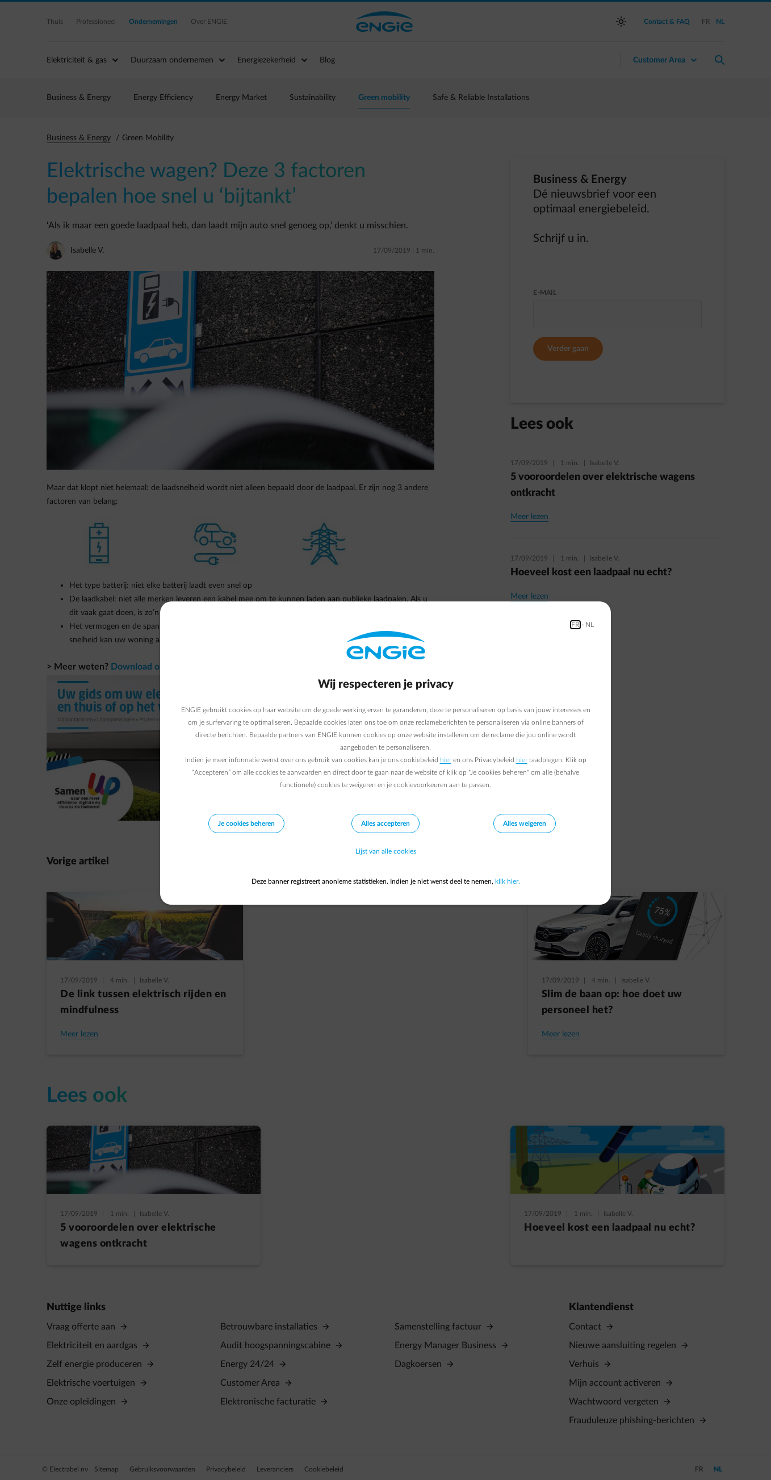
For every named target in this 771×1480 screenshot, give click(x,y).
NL (589, 624)
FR (575, 624)
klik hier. (507, 881)
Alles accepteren (385, 823)
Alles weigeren (524, 823)
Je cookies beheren (246, 823)
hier (445, 759)
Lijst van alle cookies (385, 851)
